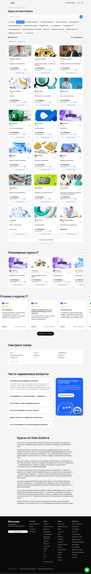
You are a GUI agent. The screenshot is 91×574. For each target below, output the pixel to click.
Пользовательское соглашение (27, 569)
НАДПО (60, 547)
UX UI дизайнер (76, 547)
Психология (14, 357)
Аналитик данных (76, 534)
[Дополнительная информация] (10, 55)
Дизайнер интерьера (77, 549)
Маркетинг (62, 355)
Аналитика (62, 357)
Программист (75, 526)
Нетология (60, 531)
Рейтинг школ (61, 524)
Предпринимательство (17, 355)
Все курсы (46, 524)
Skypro (59, 534)
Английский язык (48, 534)
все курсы (15, 7)
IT (35, 357)
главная (10, 7)
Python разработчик (77, 524)
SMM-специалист (76, 539)
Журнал (31, 526)
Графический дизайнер (78, 542)
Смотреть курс (20, 73)
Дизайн (45, 549)
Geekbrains (60, 539)
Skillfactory (60, 537)
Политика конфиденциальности (45, 569)
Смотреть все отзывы (45, 333)
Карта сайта (32, 531)
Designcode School (62, 544)
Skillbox (59, 529)
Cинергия (60, 552)
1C (44, 559)
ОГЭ (12, 352)
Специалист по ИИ (76, 537)
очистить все (21, 41)
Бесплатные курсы (48, 526)
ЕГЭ (45, 554)
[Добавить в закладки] (30, 55)
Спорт (36, 352)
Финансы (37, 355)
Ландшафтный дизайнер (78, 552)
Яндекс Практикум (62, 526)
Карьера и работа (48, 561)
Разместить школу (17, 531)
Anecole (60, 560)
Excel (45, 556)
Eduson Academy (62, 549)
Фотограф (74, 555)
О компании (32, 529)
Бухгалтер (74, 531)
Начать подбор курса (66, 395)
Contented (60, 542)
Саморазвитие (63, 352)
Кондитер (74, 557)
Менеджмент (47, 531)
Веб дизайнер (75, 544)
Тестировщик (75, 529)
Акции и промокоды (34, 524)
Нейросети (46, 543)
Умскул (59, 555)
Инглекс (60, 557)
